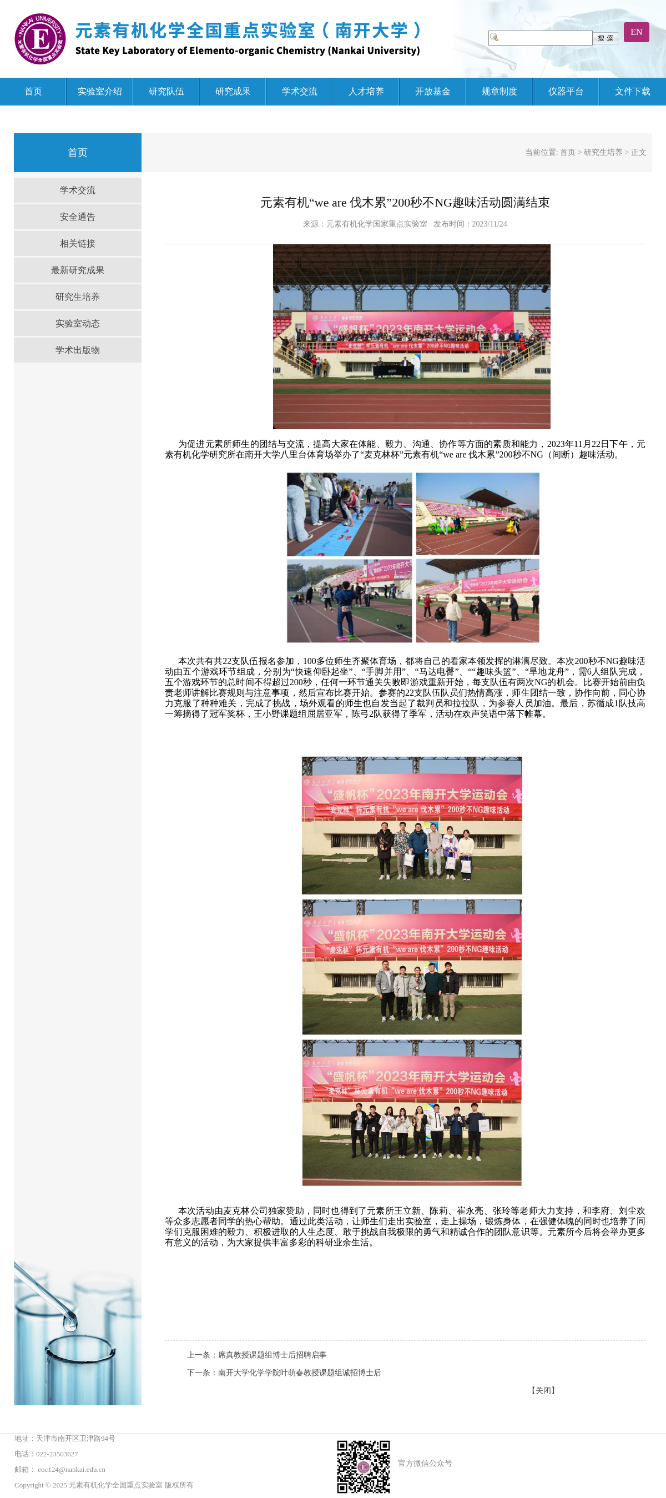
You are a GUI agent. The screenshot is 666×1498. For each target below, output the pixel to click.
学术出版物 (78, 350)
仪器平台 (566, 91)
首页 (33, 91)
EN (636, 32)
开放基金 (433, 91)
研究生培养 (78, 296)
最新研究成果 (77, 270)
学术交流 (299, 91)
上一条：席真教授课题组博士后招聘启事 (257, 1355)
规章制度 (499, 91)
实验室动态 (78, 323)
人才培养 (366, 91)
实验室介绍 (100, 91)
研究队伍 (166, 91)
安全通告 (77, 217)
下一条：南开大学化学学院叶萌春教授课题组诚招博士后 (284, 1373)
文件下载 (632, 91)
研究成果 (233, 91)
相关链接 (77, 243)
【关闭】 (543, 1390)
